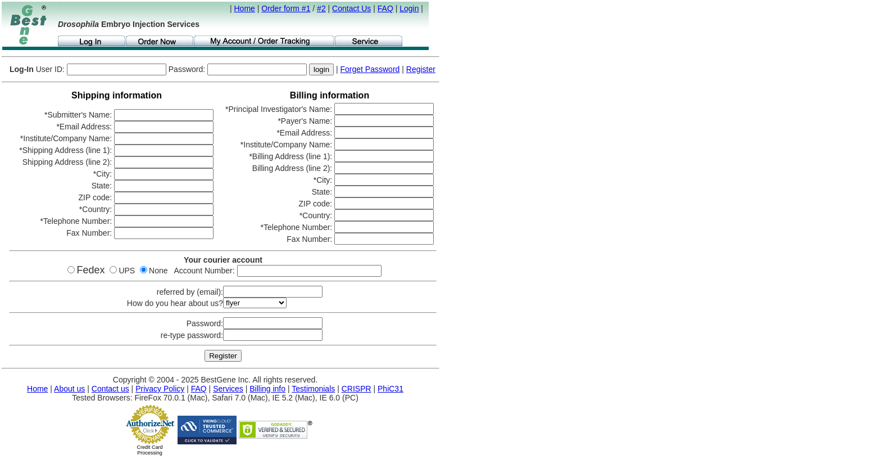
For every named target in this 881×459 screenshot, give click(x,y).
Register (420, 69)
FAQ (385, 8)
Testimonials (313, 388)
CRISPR (356, 388)
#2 (321, 8)
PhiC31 (390, 388)
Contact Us (351, 8)
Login (409, 8)
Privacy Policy (159, 388)
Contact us (110, 388)
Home (244, 8)
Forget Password (370, 69)
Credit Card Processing (149, 450)
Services (228, 388)
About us (69, 388)
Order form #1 (285, 8)
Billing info (267, 388)
